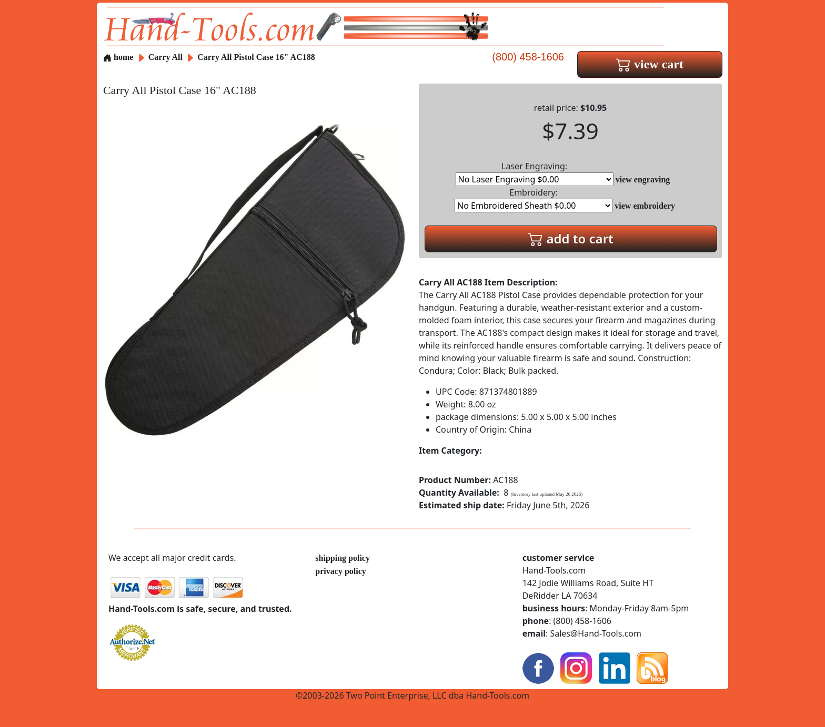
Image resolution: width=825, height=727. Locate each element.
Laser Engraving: (534, 173)
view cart (649, 64)
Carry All (166, 57)
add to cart (570, 238)
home (118, 57)
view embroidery (645, 205)
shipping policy (342, 558)
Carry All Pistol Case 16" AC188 (256, 57)
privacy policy (340, 571)
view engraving (643, 179)
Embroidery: (533, 199)
